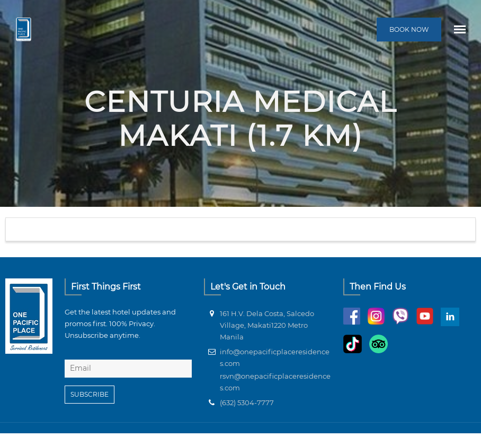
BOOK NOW (409, 29)
